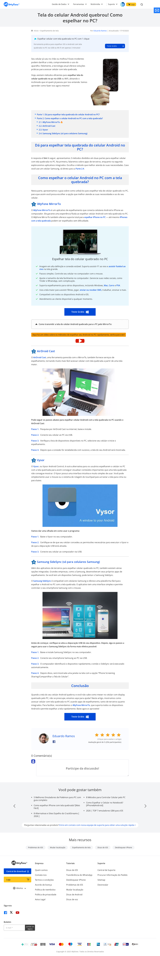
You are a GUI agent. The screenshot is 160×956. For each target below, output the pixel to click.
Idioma (19, 888)
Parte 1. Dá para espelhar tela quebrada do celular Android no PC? (68, 114)
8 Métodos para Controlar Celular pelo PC (105, 797)
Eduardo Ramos (100, 30)
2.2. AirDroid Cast (47, 126)
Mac (106, 285)
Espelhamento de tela (49, 30)
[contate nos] (157, 10)
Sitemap (101, 879)
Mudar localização (57, 847)
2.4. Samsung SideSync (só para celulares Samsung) (63, 133)
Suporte (111, 4)
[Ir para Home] (12, 4)
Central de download (16, 871)
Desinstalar (103, 884)
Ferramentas (78, 4)
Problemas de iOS (35, 847)
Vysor (36, 466)
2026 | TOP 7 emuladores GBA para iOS (104, 810)
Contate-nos (41, 875)
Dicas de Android (74, 894)
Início (36, 30)
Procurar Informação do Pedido (113, 875)
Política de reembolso (45, 889)
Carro (111, 285)
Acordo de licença (43, 884)
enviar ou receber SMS (90, 290)
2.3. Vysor (43, 129)
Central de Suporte (106, 870)
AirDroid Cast (39, 357)
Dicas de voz (72, 899)
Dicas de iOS (103, 847)
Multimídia (95, 4)
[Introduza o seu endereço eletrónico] (14, 928)
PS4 (118, 285)
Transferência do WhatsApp (79, 875)
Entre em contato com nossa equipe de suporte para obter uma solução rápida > (97, 825)
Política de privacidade (45, 894)
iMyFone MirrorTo (42, 210)
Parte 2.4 (80, 168)
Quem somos (41, 870)
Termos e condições (44, 879)
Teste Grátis (112, 46)
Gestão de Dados (59, 4)
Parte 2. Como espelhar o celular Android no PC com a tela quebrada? (70, 118)
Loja (131, 4)
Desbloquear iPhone (123, 847)
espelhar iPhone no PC (95, 217)
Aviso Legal (40, 899)
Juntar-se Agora (30, 927)
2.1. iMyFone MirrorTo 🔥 (51, 122)
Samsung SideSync (42, 581)
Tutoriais (70, 863)
